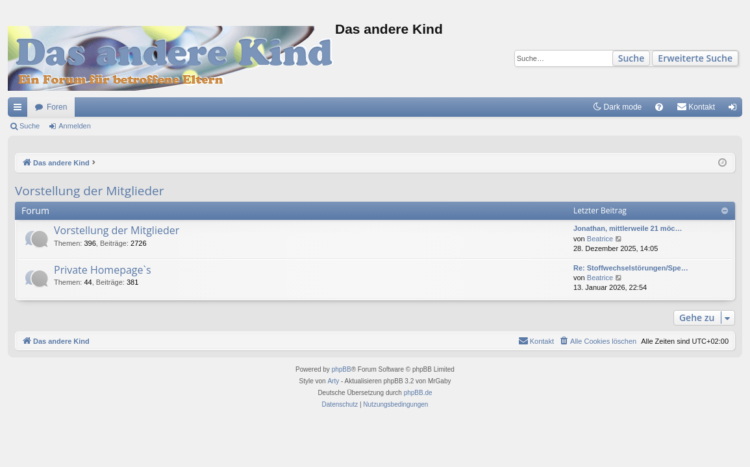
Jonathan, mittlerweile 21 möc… (627, 228)
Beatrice (600, 239)
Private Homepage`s (102, 270)
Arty (333, 381)
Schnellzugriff (20, 109)
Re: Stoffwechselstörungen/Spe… (630, 268)
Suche (631, 58)
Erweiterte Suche (695, 58)
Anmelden (74, 126)
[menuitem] (659, 107)
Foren (57, 107)
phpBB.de (418, 392)
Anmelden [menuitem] (735, 109)
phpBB (341, 369)
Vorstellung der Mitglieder (89, 190)
